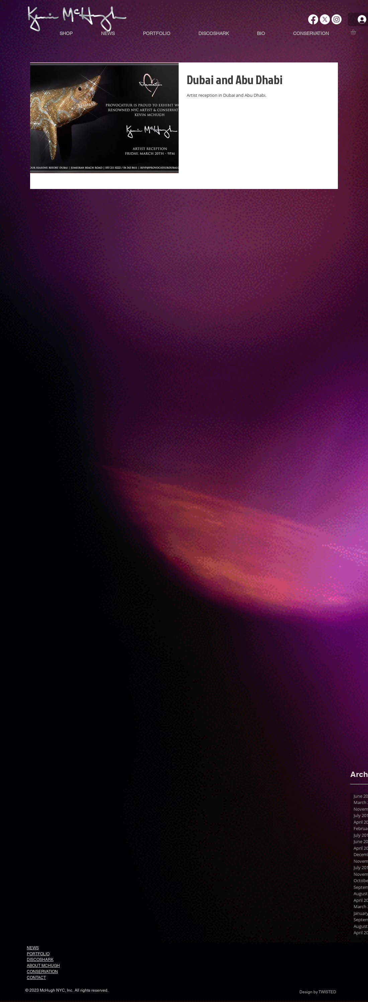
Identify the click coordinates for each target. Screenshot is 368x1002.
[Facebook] (313, 19)
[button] (356, 32)
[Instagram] (337, 19)
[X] (325, 19)
